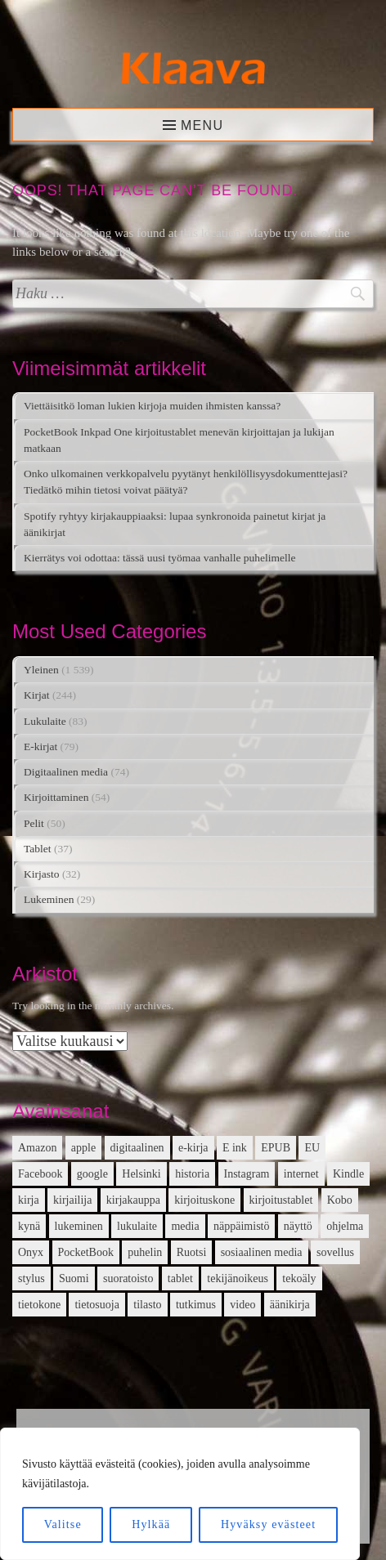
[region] (180, 1494)
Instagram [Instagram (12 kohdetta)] (247, 1174)
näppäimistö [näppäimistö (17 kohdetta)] (241, 1226)
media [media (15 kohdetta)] (185, 1226)
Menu (202, 125)
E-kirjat (40, 746)
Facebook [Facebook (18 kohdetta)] (40, 1174)
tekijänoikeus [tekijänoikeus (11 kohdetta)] (237, 1278)
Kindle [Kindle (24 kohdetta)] (348, 1174)
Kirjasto (42, 874)
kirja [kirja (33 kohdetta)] (28, 1200)
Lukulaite (45, 721)
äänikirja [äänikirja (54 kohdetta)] (290, 1305)
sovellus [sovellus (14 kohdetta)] (335, 1252)
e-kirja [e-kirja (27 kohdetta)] (193, 1148)
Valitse (63, 1524)
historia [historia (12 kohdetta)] (192, 1174)
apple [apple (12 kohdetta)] (83, 1148)
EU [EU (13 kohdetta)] (312, 1148)
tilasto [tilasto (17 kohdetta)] (147, 1305)
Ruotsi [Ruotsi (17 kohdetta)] (192, 1252)
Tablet (38, 849)
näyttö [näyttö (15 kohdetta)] (298, 1226)
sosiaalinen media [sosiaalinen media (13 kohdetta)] (262, 1252)
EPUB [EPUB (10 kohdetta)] (275, 1148)
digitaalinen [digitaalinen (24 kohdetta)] (137, 1148)
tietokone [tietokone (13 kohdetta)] (39, 1305)
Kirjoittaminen (56, 797)
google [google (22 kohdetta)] (92, 1174)
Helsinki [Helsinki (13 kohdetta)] (141, 1174)
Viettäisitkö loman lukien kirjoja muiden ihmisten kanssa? (152, 406)
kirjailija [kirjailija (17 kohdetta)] (72, 1200)
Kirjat (37, 695)
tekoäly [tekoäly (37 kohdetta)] (299, 1278)
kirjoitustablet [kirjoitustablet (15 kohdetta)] (281, 1200)
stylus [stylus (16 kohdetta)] (31, 1278)
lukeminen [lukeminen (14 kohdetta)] (79, 1226)
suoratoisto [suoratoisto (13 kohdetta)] (128, 1278)
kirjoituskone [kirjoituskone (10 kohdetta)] (204, 1200)
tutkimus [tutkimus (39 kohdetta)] (196, 1305)
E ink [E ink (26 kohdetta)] (234, 1148)
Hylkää (151, 1524)
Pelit (34, 823)
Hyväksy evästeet (268, 1524)
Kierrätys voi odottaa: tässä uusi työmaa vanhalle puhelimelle (160, 558)
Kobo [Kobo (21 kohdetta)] (339, 1200)
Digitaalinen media (66, 772)
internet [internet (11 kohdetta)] (301, 1174)
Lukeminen (49, 899)
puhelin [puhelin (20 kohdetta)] (145, 1252)
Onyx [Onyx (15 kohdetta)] (30, 1252)
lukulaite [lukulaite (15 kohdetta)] (137, 1226)
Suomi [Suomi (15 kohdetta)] (74, 1278)
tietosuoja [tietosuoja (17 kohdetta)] (96, 1305)
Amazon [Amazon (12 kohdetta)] (37, 1148)
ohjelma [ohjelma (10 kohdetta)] (344, 1226)
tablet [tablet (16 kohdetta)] (180, 1278)
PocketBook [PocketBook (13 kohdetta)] (86, 1252)
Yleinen (41, 670)
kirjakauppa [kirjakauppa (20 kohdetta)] (133, 1200)
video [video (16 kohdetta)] (242, 1305)
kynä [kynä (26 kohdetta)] (29, 1226)
